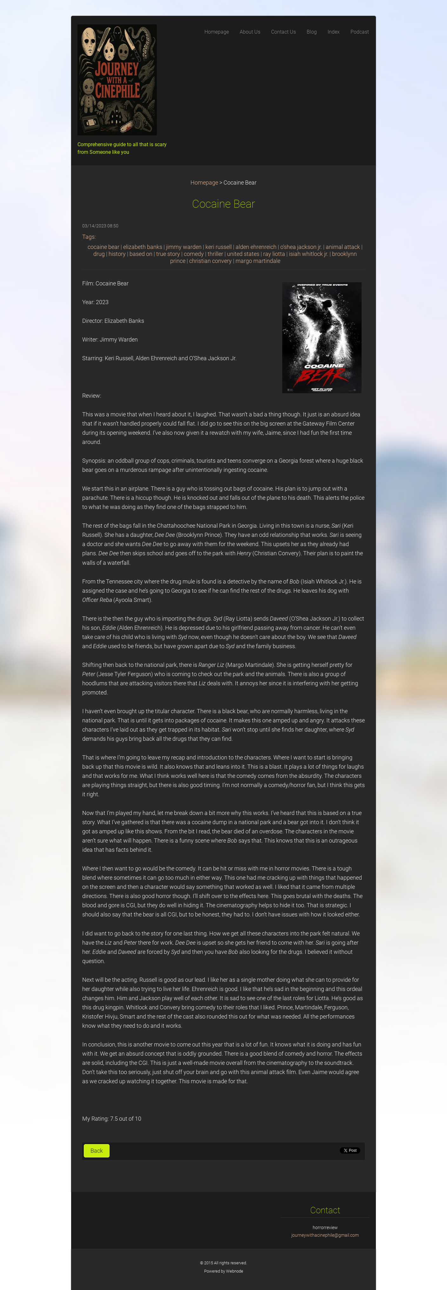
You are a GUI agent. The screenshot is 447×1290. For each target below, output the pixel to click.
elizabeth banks (142, 247)
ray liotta (274, 254)
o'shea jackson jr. (301, 247)
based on (141, 254)
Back (96, 1151)
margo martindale (258, 261)
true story (168, 254)
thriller (215, 254)
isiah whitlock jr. (308, 254)
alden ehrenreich (256, 247)
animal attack (343, 247)
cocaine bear (103, 247)
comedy (194, 254)
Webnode (234, 1271)
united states (243, 254)
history (117, 254)
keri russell (218, 247)
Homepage (204, 182)
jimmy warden (184, 247)
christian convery (210, 261)
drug (99, 254)
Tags (88, 237)
